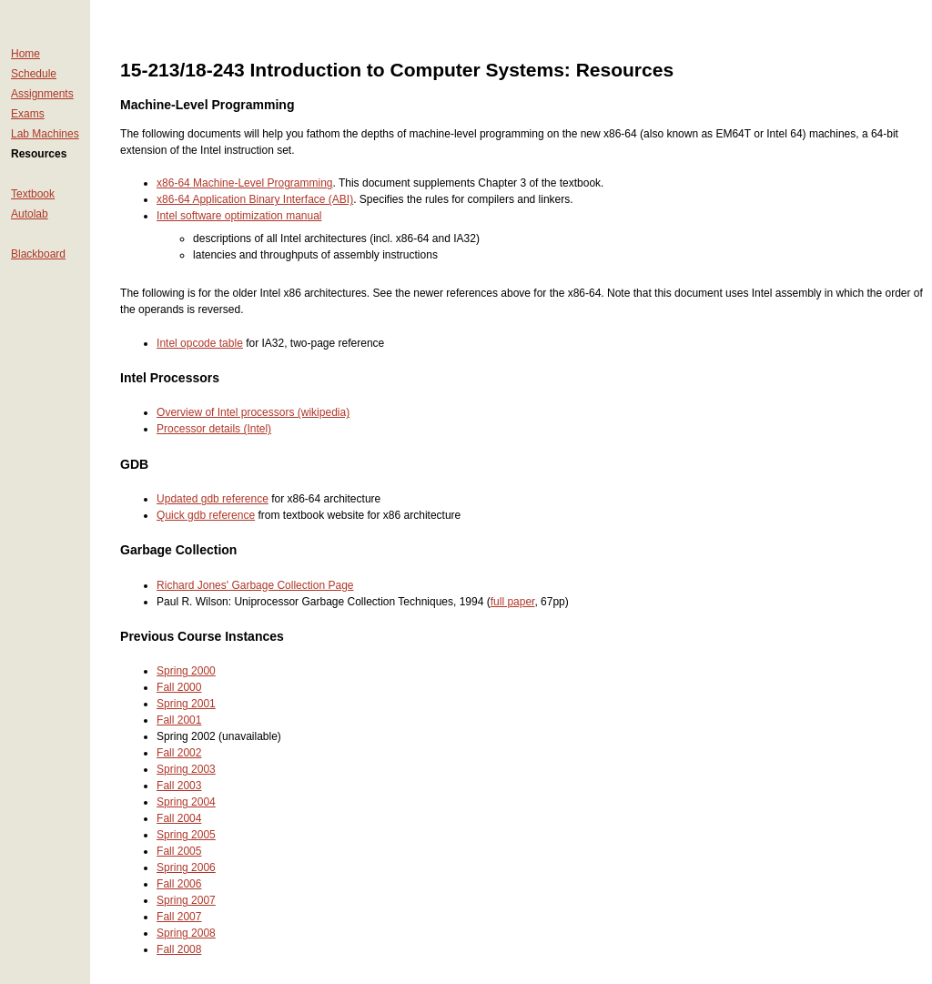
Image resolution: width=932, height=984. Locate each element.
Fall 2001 (179, 720)
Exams (28, 113)
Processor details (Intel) (214, 428)
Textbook (33, 194)
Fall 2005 (179, 851)
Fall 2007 (179, 916)
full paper (513, 601)
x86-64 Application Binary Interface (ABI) (255, 199)
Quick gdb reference (206, 515)
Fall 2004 (179, 818)
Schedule (33, 73)
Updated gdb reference (212, 498)
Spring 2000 (186, 670)
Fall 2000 (179, 687)
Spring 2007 (186, 900)
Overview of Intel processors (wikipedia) (253, 412)
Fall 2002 (179, 752)
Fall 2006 (179, 883)
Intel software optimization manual (239, 215)
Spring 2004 (186, 802)
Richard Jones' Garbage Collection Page (255, 585)
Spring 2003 (186, 769)
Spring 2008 (186, 933)
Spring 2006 (186, 867)
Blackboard (38, 254)
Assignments (42, 93)
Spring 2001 (186, 703)
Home (25, 53)
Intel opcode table (200, 343)
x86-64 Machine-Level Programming (244, 183)
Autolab (29, 214)
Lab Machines (45, 133)
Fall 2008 (179, 949)
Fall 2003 (179, 785)
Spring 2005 (186, 834)
